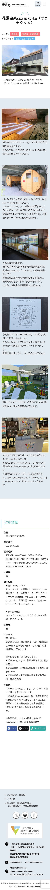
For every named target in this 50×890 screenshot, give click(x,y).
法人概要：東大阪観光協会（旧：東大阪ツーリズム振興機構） (23, 804)
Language (37, 5)
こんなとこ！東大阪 (16, 795)
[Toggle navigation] (44, 4)
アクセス (11, 799)
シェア (13, 728)
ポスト (25, 728)
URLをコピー (39, 728)
